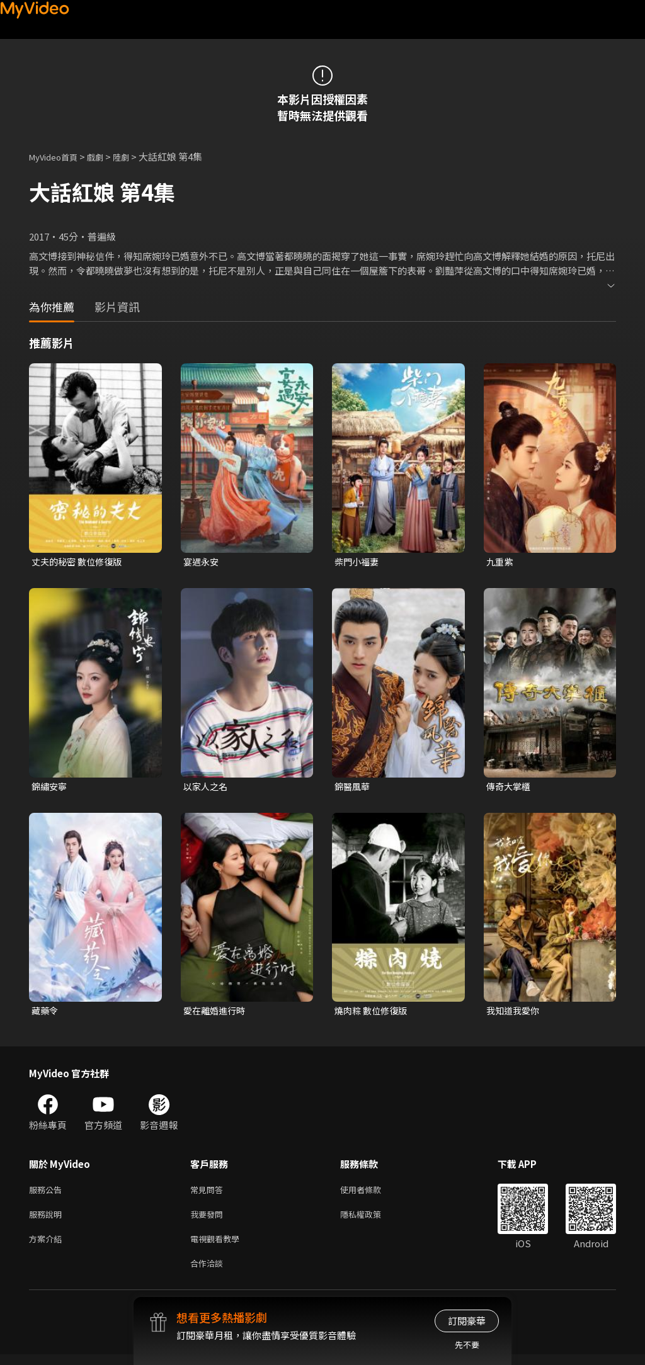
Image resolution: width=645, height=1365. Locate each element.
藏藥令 (45, 1013)
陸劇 (133, 156)
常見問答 (209, 1193)
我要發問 (209, 1219)
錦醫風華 (353, 787)
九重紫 (500, 562)
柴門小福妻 (358, 562)
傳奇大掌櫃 (510, 787)
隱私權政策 (371, 1219)
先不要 (467, 1345)
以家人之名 (207, 787)
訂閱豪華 (467, 1320)
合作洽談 (209, 1272)
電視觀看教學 (218, 1246)
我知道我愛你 (514, 1013)
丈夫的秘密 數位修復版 (79, 562)
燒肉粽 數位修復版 (373, 1013)
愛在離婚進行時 (216, 1013)
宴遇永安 (202, 562)
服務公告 (48, 1193)
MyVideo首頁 (57, 156)
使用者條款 (371, 1193)
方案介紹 (48, 1246)
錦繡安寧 (50, 787)
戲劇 (105, 156)
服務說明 (48, 1219)
